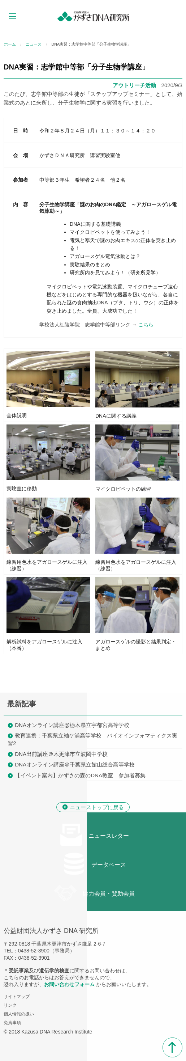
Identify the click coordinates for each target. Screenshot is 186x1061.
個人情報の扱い (19, 1013)
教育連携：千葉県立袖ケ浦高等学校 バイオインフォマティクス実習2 (92, 739)
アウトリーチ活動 (134, 85)
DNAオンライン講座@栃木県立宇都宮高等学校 (72, 725)
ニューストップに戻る (97, 807)
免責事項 (12, 1022)
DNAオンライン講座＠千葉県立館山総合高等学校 (75, 764)
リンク (10, 1005)
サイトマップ (17, 996)
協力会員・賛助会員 (94, 892)
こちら (145, 324)
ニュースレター (94, 834)
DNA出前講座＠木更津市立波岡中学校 (61, 754)
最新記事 (21, 704)
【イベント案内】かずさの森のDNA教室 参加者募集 (80, 775)
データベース (94, 863)
